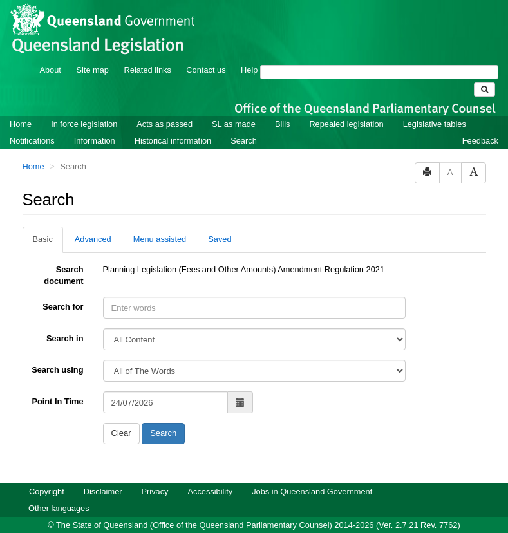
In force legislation (84, 124)
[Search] (379, 72)
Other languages (58, 508)
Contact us (205, 70)
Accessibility (209, 491)
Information (94, 140)
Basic (43, 239)
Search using (57, 370)
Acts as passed (164, 124)
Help (249, 70)
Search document (63, 275)
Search (243, 140)
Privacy (155, 491)
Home (21, 124)
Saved (219, 239)
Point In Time (57, 401)
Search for (62, 307)
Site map (92, 70)
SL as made (234, 124)
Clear (121, 433)
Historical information (173, 140)
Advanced (93, 239)
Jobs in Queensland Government (312, 491)
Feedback (480, 140)
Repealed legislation (346, 124)
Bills (282, 124)
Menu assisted (160, 239)
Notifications (32, 140)
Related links (147, 70)
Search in (65, 338)
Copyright (46, 491)
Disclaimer (103, 491)
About (50, 70)
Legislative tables (434, 124)
